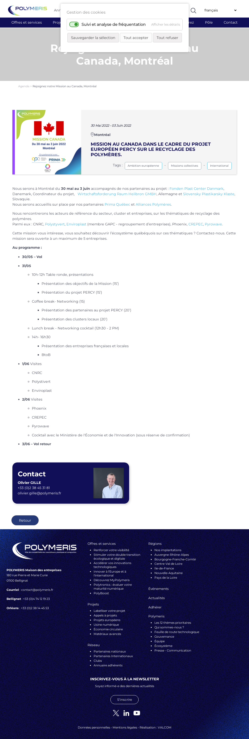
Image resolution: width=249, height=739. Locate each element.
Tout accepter (136, 37)
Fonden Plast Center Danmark (196, 185)
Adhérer (154, 604)
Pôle (209, 22)
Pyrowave (213, 221)
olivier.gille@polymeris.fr (39, 490)
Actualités (156, 595)
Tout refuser (167, 37)
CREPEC (195, 221)
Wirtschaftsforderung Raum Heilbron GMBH (117, 191)
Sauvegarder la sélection (93, 37)
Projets (59, 22)
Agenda (24, 83)
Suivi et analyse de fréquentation (113, 24)
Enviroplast (76, 221)
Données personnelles (94, 724)
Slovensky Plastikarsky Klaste (208, 191)
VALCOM (164, 724)
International (219, 162)
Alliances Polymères (153, 201)
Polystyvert (55, 221)
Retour (25, 517)
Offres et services (26, 22)
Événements (158, 586)
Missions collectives (184, 162)
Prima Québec (117, 201)
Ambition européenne (143, 162)
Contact (231, 22)
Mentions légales (125, 724)
